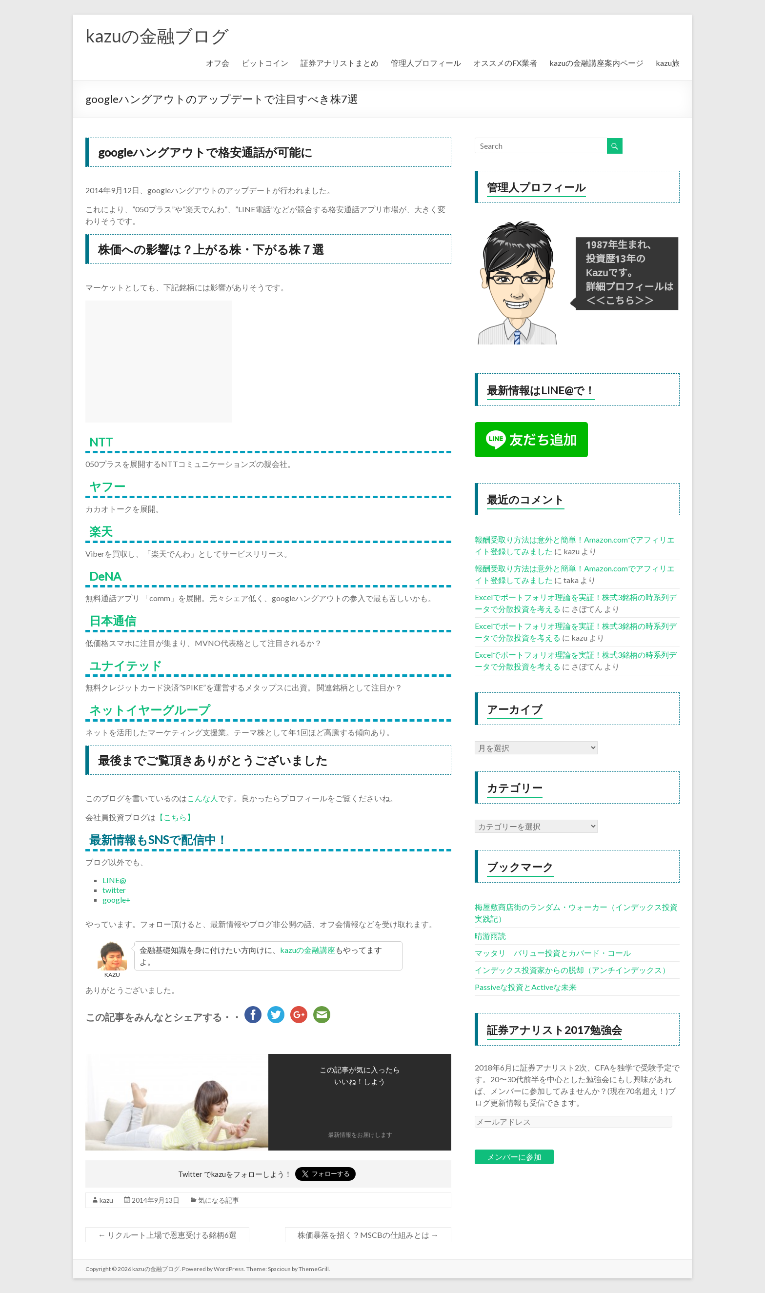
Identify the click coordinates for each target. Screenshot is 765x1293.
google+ (116, 899)
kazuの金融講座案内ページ (596, 62)
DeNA (105, 576)
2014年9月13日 (156, 1200)
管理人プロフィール (426, 62)
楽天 (101, 531)
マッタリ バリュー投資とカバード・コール (553, 952)
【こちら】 (175, 817)
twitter (114, 889)
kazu (106, 1200)
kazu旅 (668, 62)
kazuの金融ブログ (157, 35)
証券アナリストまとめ (340, 62)
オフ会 (217, 62)
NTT (101, 442)
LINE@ (114, 880)
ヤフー (107, 486)
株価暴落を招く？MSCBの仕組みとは (368, 1234)
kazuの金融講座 (307, 949)
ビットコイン (265, 62)
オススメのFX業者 (505, 62)
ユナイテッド (125, 665)
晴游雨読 (490, 935)
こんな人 (202, 798)
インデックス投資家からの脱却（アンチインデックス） (572, 969)
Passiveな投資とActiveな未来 (526, 986)
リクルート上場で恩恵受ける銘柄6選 (167, 1234)
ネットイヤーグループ (149, 710)
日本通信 (112, 620)
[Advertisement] (158, 362)
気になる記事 (218, 1200)
